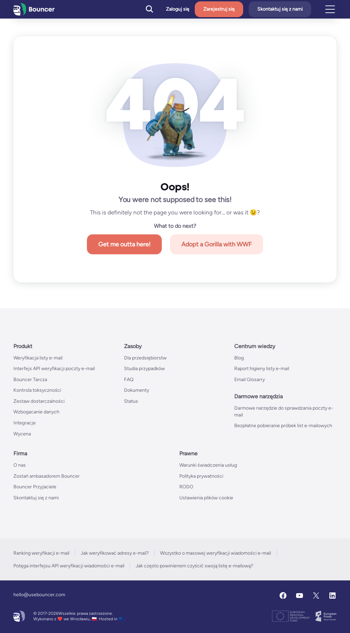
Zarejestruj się (219, 9)
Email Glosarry (249, 379)
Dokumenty (136, 390)
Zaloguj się (177, 9)
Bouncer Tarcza (30, 379)
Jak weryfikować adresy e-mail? (115, 553)
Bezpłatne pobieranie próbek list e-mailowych (283, 426)
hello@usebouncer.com (39, 595)
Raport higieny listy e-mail (261, 368)
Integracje (24, 423)
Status (131, 401)
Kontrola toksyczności (37, 390)
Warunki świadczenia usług (208, 465)
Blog (239, 358)
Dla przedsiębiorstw (145, 358)
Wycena (22, 434)
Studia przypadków (144, 368)
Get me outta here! (124, 244)
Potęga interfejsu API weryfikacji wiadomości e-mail (68, 566)
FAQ (129, 379)
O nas (19, 465)
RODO (186, 487)
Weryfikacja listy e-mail (38, 358)
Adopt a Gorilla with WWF (216, 244)
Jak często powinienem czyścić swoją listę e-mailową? (194, 566)
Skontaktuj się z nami (280, 9)
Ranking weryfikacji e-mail (41, 553)
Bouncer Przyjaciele (34, 487)
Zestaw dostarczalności (39, 401)
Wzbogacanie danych (36, 412)
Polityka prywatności (201, 476)
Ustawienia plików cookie (206, 498)
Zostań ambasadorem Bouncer (46, 476)
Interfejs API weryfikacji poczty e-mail (54, 368)
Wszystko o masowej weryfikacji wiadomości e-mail (215, 553)
